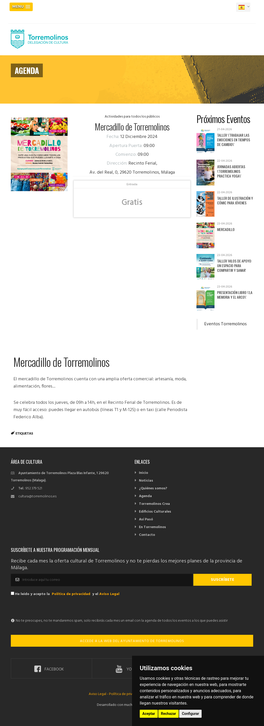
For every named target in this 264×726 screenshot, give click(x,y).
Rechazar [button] (168, 714)
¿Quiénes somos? (153, 488)
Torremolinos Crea (154, 504)
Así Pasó (146, 519)
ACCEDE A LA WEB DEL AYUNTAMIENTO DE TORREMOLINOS (132, 641)
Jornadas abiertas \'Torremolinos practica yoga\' (231, 171)
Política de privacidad (71, 594)
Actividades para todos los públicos (132, 117)
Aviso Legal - (99, 694)
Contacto (147, 535)
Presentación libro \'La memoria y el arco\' (234, 295)
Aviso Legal (109, 594)
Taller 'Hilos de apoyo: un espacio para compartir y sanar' (234, 265)
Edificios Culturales (155, 512)
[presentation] (50, 607)
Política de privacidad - (127, 694)
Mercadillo (226, 229)
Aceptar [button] (148, 714)
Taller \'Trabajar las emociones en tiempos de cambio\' (233, 139)
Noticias (146, 481)
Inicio (143, 473)
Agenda (145, 496)
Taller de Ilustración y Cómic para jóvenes (235, 200)
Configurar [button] (190, 714)
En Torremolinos (152, 527)
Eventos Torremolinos (225, 324)
